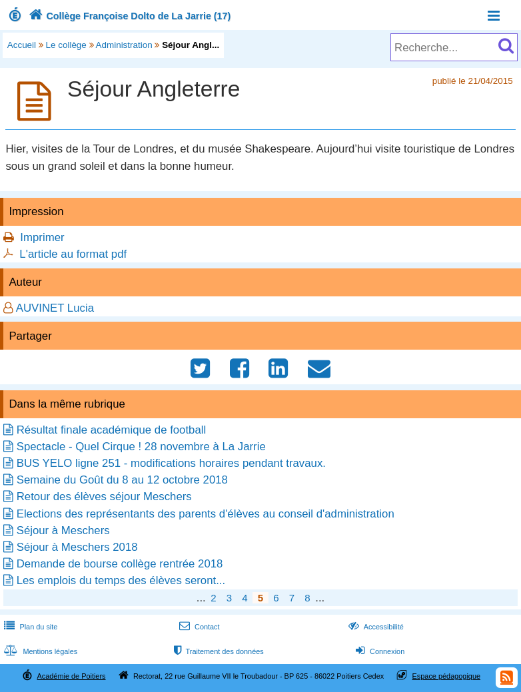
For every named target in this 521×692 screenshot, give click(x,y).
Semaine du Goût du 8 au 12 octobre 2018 (122, 480)
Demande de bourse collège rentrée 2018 (120, 563)
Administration (124, 45)
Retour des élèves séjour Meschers (104, 496)
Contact (198, 627)
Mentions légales (39, 651)
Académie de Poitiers (71, 676)
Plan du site (29, 627)
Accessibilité (375, 627)
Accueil (21, 45)
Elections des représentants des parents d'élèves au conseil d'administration (205, 514)
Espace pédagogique (446, 676)
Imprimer (42, 237)
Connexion (378, 651)
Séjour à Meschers (63, 530)
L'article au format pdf (73, 254)
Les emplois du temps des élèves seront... (121, 580)
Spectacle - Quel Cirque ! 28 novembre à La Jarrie (141, 446)
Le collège (66, 45)
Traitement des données (217, 651)
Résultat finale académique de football (112, 430)
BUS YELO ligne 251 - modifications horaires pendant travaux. (171, 463)
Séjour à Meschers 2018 (77, 547)
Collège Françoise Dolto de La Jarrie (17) (128, 16)
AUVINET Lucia (55, 308)
